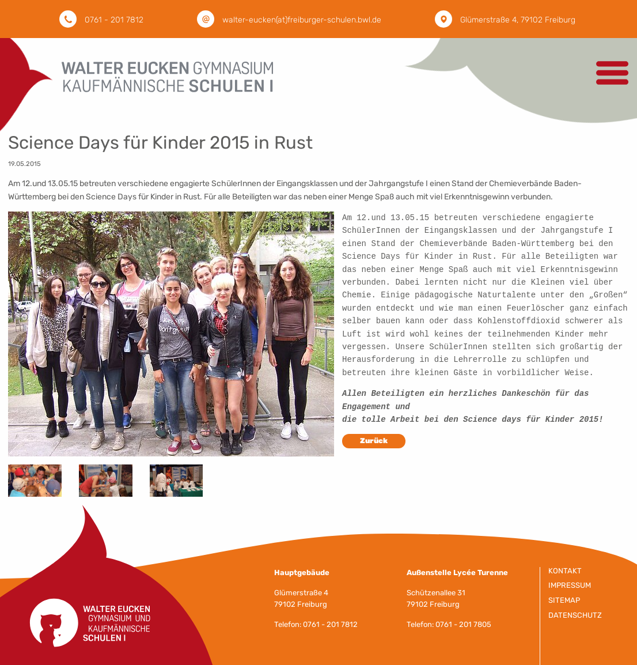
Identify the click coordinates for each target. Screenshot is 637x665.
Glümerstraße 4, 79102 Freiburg (517, 20)
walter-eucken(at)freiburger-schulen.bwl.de (301, 20)
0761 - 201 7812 (114, 20)
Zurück (374, 449)
